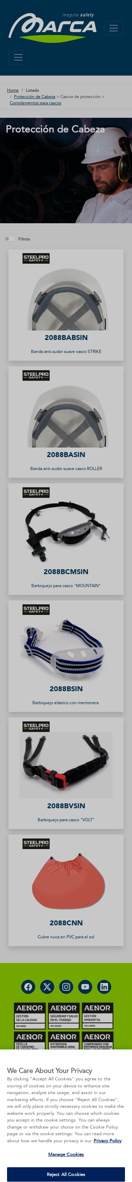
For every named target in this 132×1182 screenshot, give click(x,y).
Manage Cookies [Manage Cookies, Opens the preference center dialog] (66, 1163)
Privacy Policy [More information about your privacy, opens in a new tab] (107, 1149)
